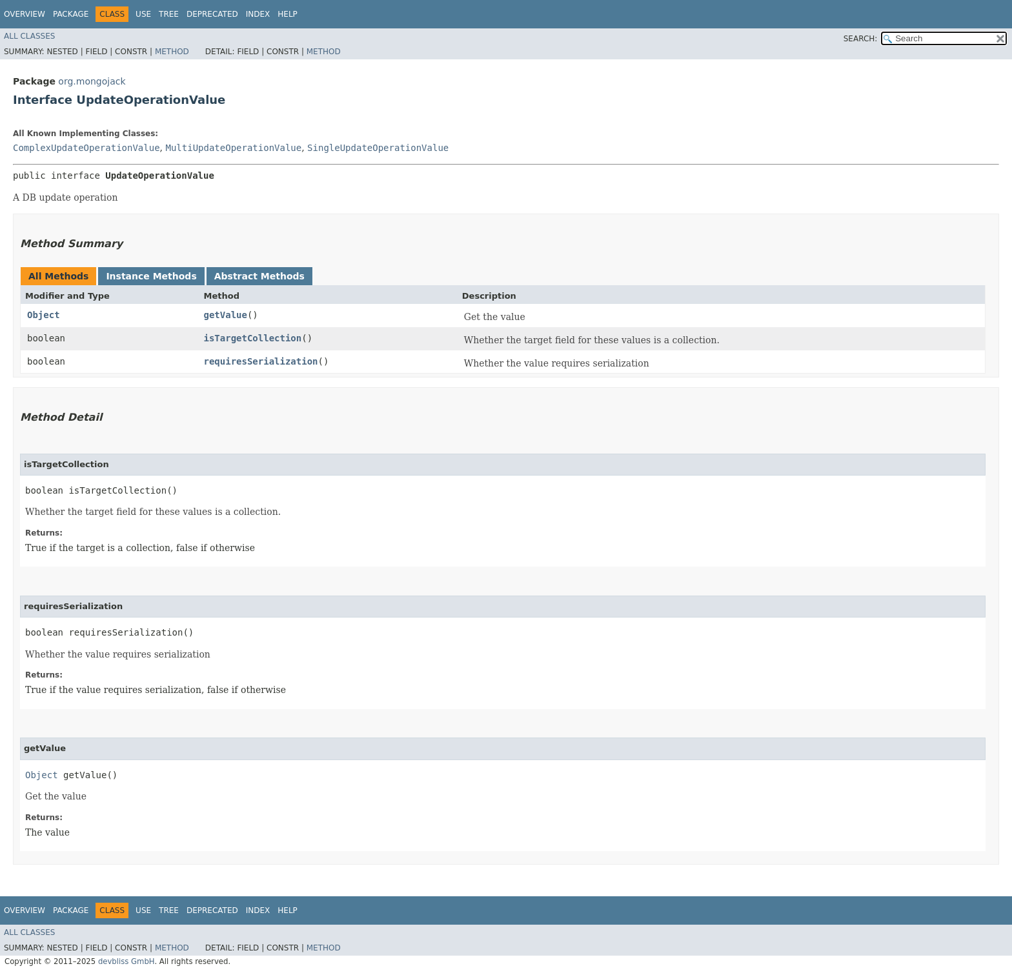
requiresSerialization (260, 361)
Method (172, 51)
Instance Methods (151, 276)
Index (258, 14)
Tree (169, 14)
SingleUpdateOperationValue (378, 148)
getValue (225, 315)
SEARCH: (861, 38)
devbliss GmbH (126, 961)
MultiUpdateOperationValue (233, 148)
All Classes (29, 36)
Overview (24, 14)
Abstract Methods (259, 276)
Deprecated (212, 14)
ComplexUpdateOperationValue (86, 148)
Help (288, 14)
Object (43, 315)
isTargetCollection (252, 338)
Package (70, 14)
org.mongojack (91, 81)
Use (143, 14)
